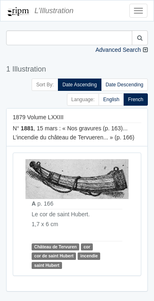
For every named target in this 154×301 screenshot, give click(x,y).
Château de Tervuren (55, 246)
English (111, 99)
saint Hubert (46, 265)
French (135, 99)
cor (86, 246)
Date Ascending (79, 85)
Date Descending (124, 85)
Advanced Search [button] (118, 49)
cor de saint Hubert (54, 255)
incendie (89, 255)
